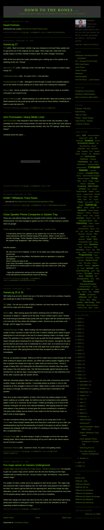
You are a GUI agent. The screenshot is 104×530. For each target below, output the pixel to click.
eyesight (94, 189)
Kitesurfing (81, 223)
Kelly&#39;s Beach (85, 221)
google (92, 207)
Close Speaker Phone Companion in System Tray (30, 214)
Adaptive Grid (83, 138)
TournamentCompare (88, 284)
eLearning (81, 186)
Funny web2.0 (89, 202)
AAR (84, 135)
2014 (80, 357)
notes (85, 244)
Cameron (96, 154)
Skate (97, 268)
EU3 (89, 189)
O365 (80, 247)
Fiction (97, 191)
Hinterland (96, 213)
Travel (95, 286)
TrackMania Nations (57, 205)
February (83, 416)
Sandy (82, 268)
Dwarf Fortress (11, 25)
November (84, 385)
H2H (98, 207)
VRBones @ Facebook (84, 490)
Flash (90, 197)
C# (90, 154)
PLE (98, 250)
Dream (85, 181)
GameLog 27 (10, 44)
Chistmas (93, 159)
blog (78, 151)
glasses (86, 207)
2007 (80, 463)
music (89, 239)
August (83, 395)
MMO (96, 234)
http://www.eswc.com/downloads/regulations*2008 (33, 202)
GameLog (51, 108)
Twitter (97, 289)
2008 (80, 378)
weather (80, 302)
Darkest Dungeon (84, 178)
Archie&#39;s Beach (86, 143)
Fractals (95, 199)
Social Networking (82, 271)
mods (87, 236)
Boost (91, 151)
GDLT (79, 207)
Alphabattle (79, 141)
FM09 (79, 199)
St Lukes (88, 273)
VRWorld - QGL (81, 481)
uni (79, 292)
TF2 (4, 48)
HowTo (85, 215)
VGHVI (84, 292)
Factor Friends (81, 70)
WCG (94, 300)
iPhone (88, 218)
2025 (80, 322)
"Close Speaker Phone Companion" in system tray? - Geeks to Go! (29, 229)
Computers (93, 170)
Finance (79, 194)
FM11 (85, 199)
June (82, 402)
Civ (91, 162)
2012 (80, 364)
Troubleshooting (27, 280)
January (83, 458)
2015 (80, 354)
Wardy (95, 297)
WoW (90, 307)
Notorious (79, 73)
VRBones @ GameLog (84, 503)
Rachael (80, 260)
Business (84, 154)
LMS (86, 231)
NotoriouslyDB (81, 77)
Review (87, 265)
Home (37, 518)
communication (81, 167)
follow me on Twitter (93, 514)
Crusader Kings (9, 436)
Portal (90, 252)
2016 (80, 350)
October (83, 388)
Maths (97, 231)
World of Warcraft (10, 99)
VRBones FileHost (82, 484)
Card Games (90, 156)
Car (82, 156)
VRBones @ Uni (81, 487)
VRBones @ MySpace (84, 493)
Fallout (91, 191)
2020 (80, 336)
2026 (80, 319)
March (82, 413)
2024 (80, 326)
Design (94, 178)
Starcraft (96, 273)
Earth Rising (80, 112)
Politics (84, 252)
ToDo (92, 279)
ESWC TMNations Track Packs (20, 198)
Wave (88, 300)
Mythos (6, 90)
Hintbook (88, 213)
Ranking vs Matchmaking (85, 94)
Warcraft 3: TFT (9, 68)
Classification (81, 164)
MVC (96, 239)
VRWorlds (83, 297)
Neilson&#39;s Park (85, 242)
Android (97, 141)
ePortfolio (82, 189)
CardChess (84, 159)
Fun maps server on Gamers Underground (26, 465)
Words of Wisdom (92, 305)
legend (92, 228)
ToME (97, 279)
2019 (80, 340)
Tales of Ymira (80, 115)
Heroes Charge (93, 210)
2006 (80, 466)
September (84, 392)
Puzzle (97, 258)
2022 (80, 333)
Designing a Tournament (84, 91)
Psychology (89, 258)
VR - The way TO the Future (86, 61)
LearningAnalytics (83, 228)
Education (91, 184)
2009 (80, 375)
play (93, 250)
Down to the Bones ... (52, 10)
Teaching (89, 276)
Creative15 (80, 173)
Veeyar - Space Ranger (84, 118)
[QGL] (78, 135)
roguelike (60, 32)
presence (97, 252)
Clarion (96, 162)
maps (91, 231)
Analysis (51, 32)
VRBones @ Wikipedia (84, 499)
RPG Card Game (82, 64)
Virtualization (91, 294)
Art (97, 143)
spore (93, 271)
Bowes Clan (80, 478)
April (82, 409)
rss (78, 268)
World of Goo (82, 307)
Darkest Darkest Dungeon (91, 176)
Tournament (88, 281)
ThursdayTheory (83, 279)
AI (96, 138)
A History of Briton (82, 124)
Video (90, 292)
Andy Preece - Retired (84, 121)
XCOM (96, 307)
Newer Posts (8, 518)
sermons (90, 268)
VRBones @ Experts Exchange (87, 496)
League (97, 223)
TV (92, 289)
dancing (78, 176)
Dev (79, 181)
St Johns (79, 273)
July (81, 399)
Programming (85, 255)
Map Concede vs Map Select (86, 97)
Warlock (82, 300)
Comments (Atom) (21, 522)
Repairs (94, 263)
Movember (82, 239)
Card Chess (80, 67)
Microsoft (82, 234)
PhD (95, 247)
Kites (95, 221)
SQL (98, 271)
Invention (80, 218)
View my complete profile (87, 44)
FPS (90, 199)
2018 (80, 343)
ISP (98, 218)
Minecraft (89, 234)
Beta (88, 148)
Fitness (85, 197)
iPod (93, 218)
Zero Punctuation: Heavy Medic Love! (23, 117)
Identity (97, 215)
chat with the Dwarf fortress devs (35, 29)
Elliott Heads (93, 186)
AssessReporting (84, 146)
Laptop (91, 223)
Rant (80, 263)
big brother (95, 148)
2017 (80, 347)
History (79, 215)
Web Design (89, 302)
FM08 (96, 197)
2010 (80, 371)
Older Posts (66, 518)
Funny (80, 202)
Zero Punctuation (10, 121)
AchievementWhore (94, 135)
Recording (87, 263)
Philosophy (80, 250)
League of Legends (88, 226)
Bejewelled (81, 148)
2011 (80, 368)
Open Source (88, 247)
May (81, 406)
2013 (80, 361)
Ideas (91, 215)
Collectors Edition (93, 164)
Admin (91, 138)
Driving (91, 181)
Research (80, 265)
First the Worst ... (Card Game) (87, 80)
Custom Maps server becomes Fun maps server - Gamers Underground (31, 469)
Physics (88, 250)
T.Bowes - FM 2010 (82, 109)
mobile (82, 236)
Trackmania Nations (11, 76)
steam (81, 276)
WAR (90, 297)
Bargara (94, 146)
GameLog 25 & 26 (13, 292)
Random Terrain (91, 260)
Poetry (78, 252)
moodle (93, 236)
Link (81, 231)
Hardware (14, 280)
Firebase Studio (88, 194)
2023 (80, 329)
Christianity (83, 161)
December (84, 381)
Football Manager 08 (11, 82)
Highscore (80, 213)
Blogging (85, 151)
